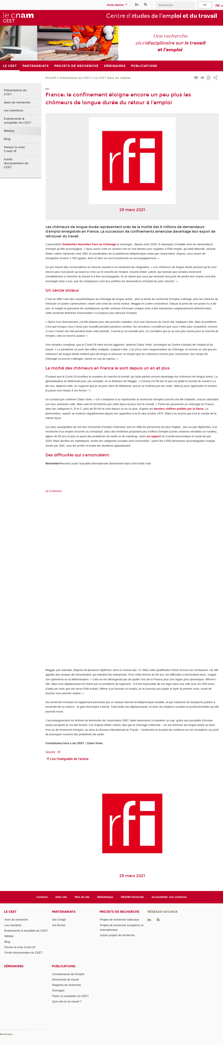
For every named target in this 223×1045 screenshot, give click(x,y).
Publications (63, 966)
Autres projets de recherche (117, 935)
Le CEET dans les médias (112, 78)
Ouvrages (58, 990)
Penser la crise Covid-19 (14, 149)
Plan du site (82, 897)
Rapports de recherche (66, 985)
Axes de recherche (17, 102)
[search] (175, 5)
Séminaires (14, 966)
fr (218, 5)
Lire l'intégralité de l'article (69, 759)
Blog (7, 139)
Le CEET (10, 912)
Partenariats (64, 912)
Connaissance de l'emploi (68, 974)
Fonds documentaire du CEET (16, 163)
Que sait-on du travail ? (66, 1001)
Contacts (42, 897)
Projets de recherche (119, 912)
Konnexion (6, 1034)
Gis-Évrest (59, 925)
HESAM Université (132, 897)
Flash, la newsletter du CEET (70, 996)
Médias (9, 131)
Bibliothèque (105, 897)
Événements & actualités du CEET (17, 120)
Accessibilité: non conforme (169, 897)
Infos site (61, 897)
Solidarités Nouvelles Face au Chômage (89, 244)
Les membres (13, 110)
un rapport (154, 436)
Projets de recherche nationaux (119, 919)
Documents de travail (65, 979)
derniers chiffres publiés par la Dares (179, 408)
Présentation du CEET (75, 78)
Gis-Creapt (59, 919)
